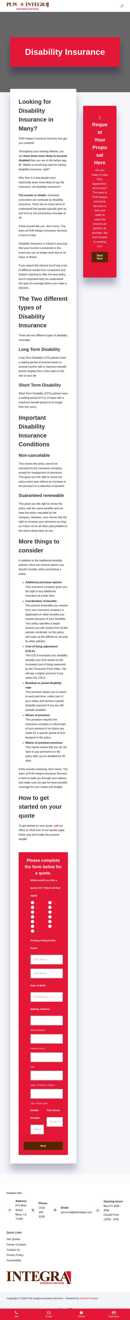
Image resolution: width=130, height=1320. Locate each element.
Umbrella (39, 921)
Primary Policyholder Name (43, 944)
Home (56, 902)
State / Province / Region (42, 1085)
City (32, 1067)
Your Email (54, 1110)
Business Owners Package (56, 921)
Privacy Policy (14, 1255)
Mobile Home (39, 907)
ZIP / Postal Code (39, 1103)
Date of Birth (38, 985)
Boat (38, 916)
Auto (38, 902)
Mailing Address (40, 1009)
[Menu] (122, 5)
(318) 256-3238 (42, 1212)
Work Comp (39, 926)
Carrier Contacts (16, 1244)
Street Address (37, 1030)
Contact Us (13, 1249)
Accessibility (13, 1260)
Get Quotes (13, 1239)
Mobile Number (36, 1114)
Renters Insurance (56, 907)
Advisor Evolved (89, 1298)
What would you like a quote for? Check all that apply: (45, 888)
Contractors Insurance (56, 926)
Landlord (39, 911)
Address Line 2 (37, 1048)
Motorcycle (56, 911)
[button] (100, 257)
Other (39, 930)
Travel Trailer (56, 916)
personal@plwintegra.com (76, 1212)
